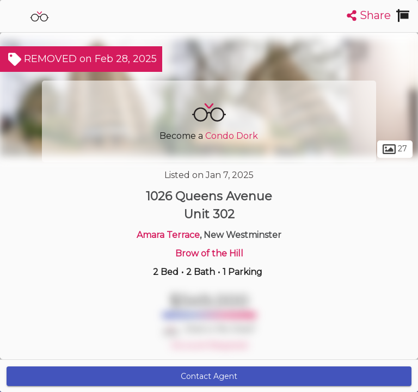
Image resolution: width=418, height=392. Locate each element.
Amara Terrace (168, 235)
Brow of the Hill (209, 253)
